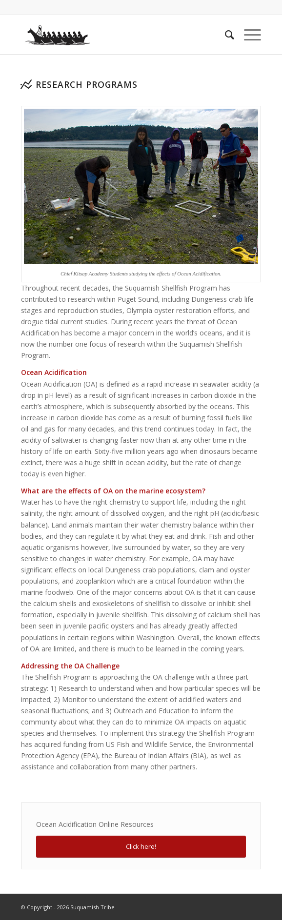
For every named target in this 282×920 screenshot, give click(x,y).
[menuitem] (224, 34)
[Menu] (247, 34)
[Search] (224, 34)
